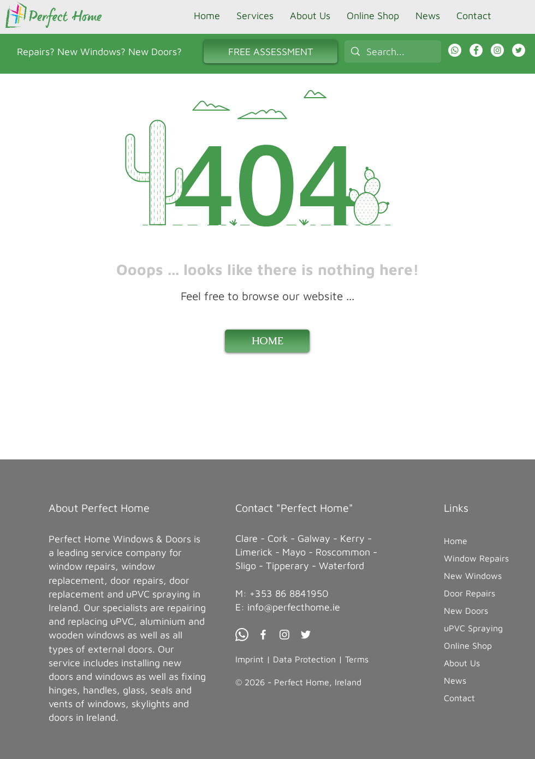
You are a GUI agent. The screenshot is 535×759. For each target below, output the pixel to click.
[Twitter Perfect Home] (305, 634)
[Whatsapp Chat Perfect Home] (241, 634)
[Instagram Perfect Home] (497, 50)
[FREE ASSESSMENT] (270, 51)
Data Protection (304, 659)
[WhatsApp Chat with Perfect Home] (454, 50)
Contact (459, 698)
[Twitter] (518, 50)
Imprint (249, 659)
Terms (356, 659)
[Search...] (392, 51)
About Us (462, 663)
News (455, 680)
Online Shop (468, 645)
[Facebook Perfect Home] (476, 50)
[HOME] (267, 341)
